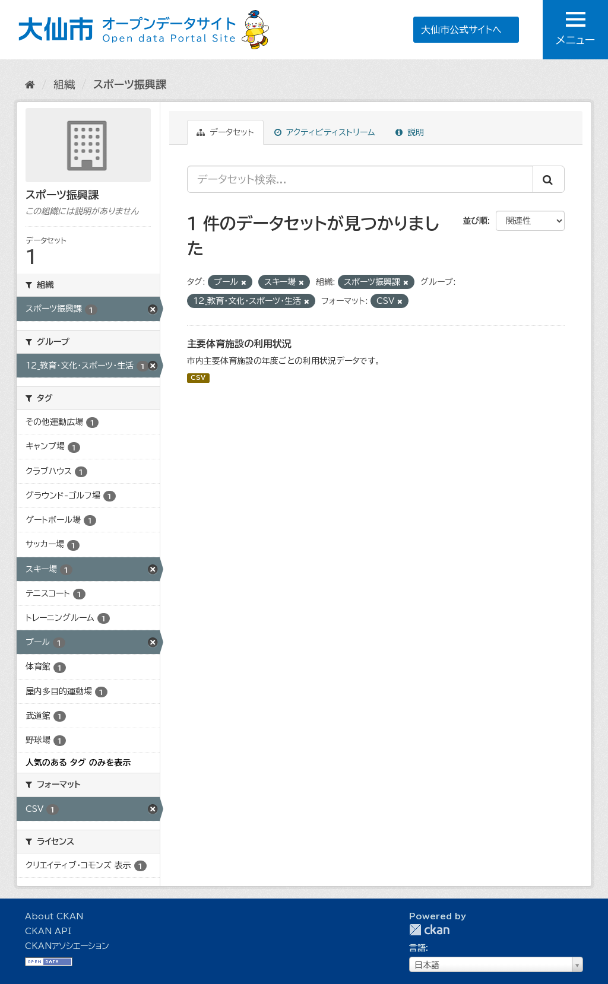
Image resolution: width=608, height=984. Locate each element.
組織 (64, 84)
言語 (417, 948)
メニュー (575, 28)
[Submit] (549, 179)
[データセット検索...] (360, 179)
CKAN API (48, 931)
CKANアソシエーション (67, 946)
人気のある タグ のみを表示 (78, 762)
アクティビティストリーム (324, 132)
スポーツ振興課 (129, 84)
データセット (225, 132)
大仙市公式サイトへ (461, 29)
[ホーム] (30, 84)
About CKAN (54, 916)
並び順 (475, 221)
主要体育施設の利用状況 (239, 343)
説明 (409, 132)
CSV (198, 378)
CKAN (429, 929)
